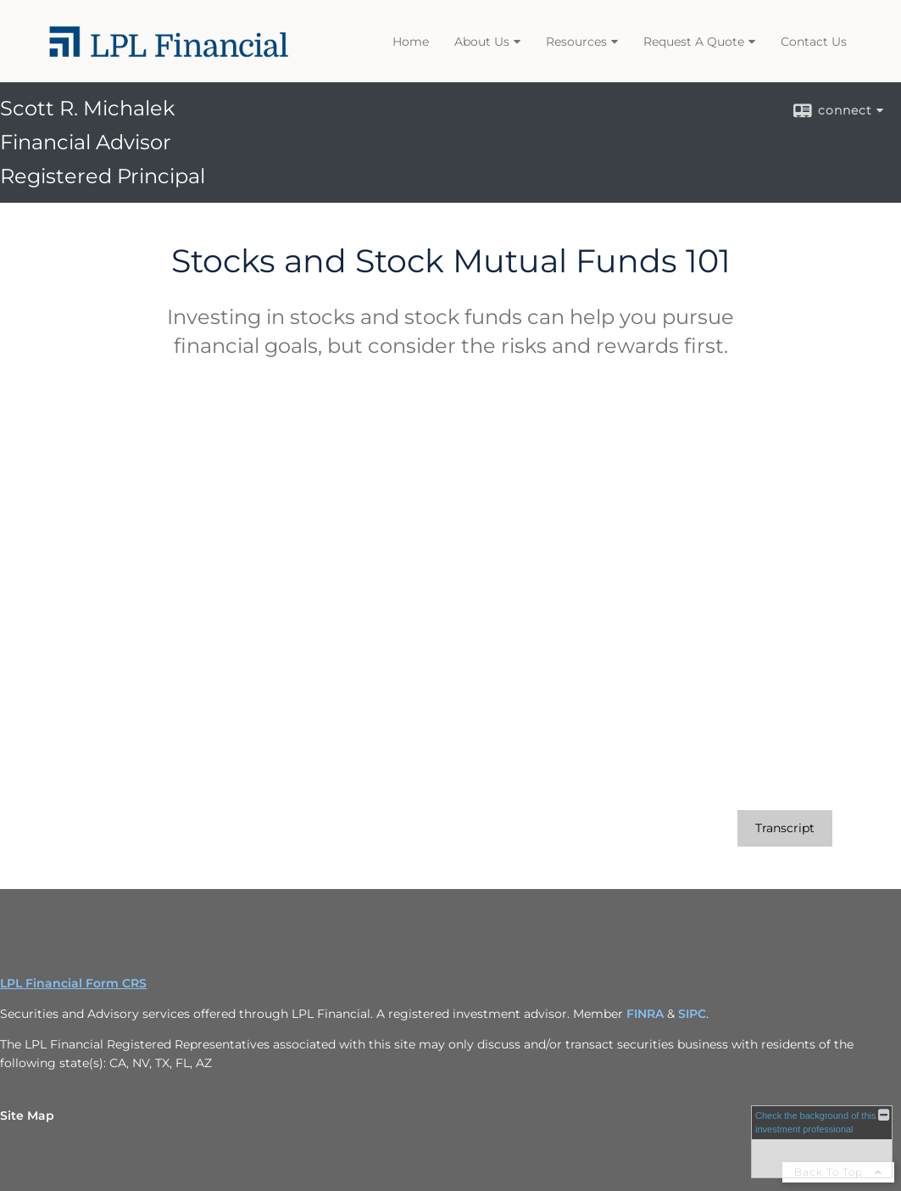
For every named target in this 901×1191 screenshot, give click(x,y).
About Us (481, 41)
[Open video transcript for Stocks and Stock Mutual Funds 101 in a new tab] (784, 828)
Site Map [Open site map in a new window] (27, 1115)
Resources (576, 41)
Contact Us (814, 41)
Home (410, 41)
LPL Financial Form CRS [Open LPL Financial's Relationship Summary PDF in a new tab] (73, 983)
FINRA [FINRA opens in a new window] (645, 1013)
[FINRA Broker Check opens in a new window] (822, 1141)
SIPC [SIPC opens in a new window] (692, 1013)
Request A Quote (693, 41)
